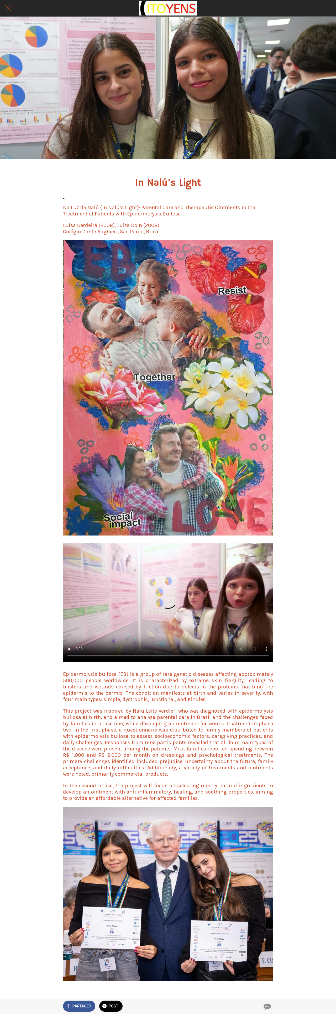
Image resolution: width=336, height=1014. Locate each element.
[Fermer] (8, 8)
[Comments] (266, 1006)
